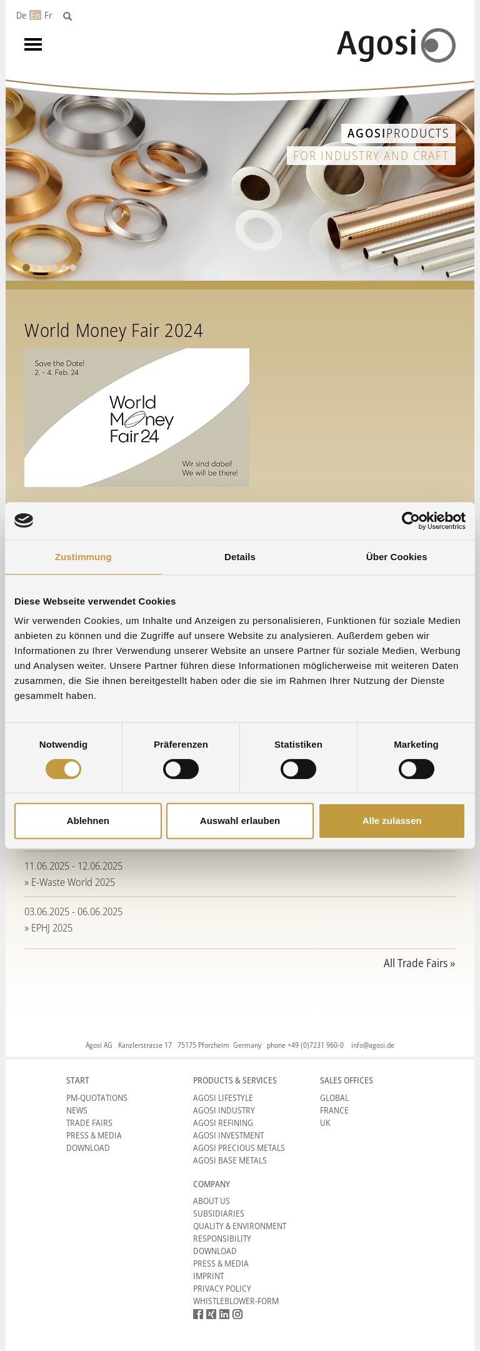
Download (88, 1147)
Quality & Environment (239, 1226)
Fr (48, 15)
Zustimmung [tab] (83, 556)
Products (398, 132)
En (35, 15)
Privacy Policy (222, 1288)
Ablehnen (88, 820)
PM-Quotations (97, 1097)
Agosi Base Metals (230, 1160)
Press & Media (94, 1135)
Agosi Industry (224, 1110)
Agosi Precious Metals (239, 1147)
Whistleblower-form (236, 1301)
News (77, 1110)
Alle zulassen (392, 820)
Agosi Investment (228, 1135)
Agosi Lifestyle (223, 1097)
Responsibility (222, 1238)
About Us (211, 1201)
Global (334, 1097)
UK (325, 1122)
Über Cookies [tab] (397, 556)
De (21, 15)
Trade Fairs (89, 1122)
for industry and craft (371, 155)
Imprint (208, 1276)
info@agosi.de (372, 1045)
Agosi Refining (223, 1122)
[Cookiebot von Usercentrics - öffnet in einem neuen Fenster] (411, 520)
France (334, 1110)
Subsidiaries (218, 1213)
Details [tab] (240, 556)
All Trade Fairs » (420, 962)
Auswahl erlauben (240, 820)
